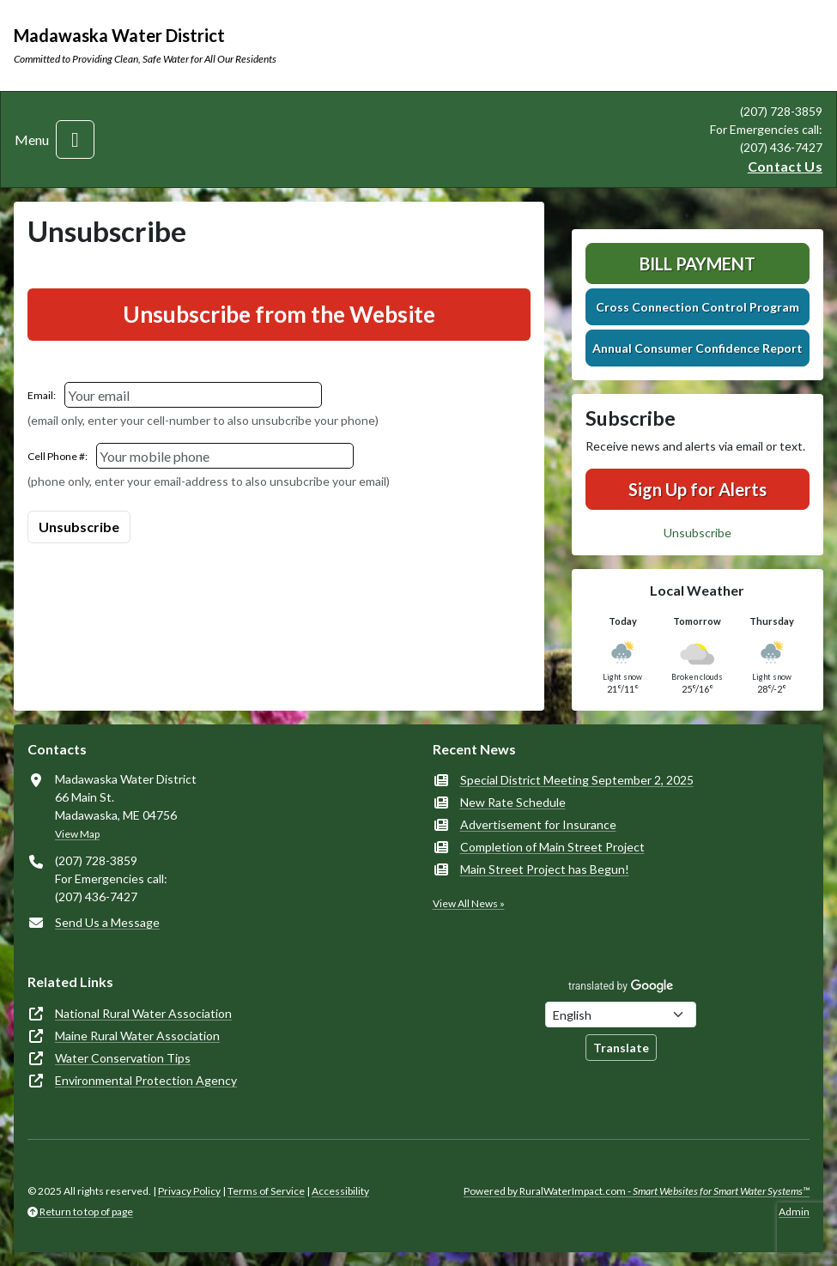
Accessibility (340, 1190)
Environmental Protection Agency (146, 1080)
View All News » (469, 903)
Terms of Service (266, 1190)
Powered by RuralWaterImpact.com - (637, 1190)
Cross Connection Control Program (697, 307)
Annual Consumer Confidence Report (697, 348)
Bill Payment (697, 263)
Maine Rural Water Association (137, 1035)
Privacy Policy (189, 1190)
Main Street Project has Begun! (544, 869)
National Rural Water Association (143, 1013)
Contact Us (785, 166)
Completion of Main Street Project (552, 846)
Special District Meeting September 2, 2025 (577, 779)
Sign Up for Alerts (697, 489)
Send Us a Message (107, 922)
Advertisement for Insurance (538, 824)
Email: (41, 395)
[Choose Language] (620, 1014)
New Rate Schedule (513, 802)
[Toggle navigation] (75, 139)
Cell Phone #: (57, 456)
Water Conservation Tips (123, 1058)
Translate (621, 1047)
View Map (77, 833)
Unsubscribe (697, 532)
